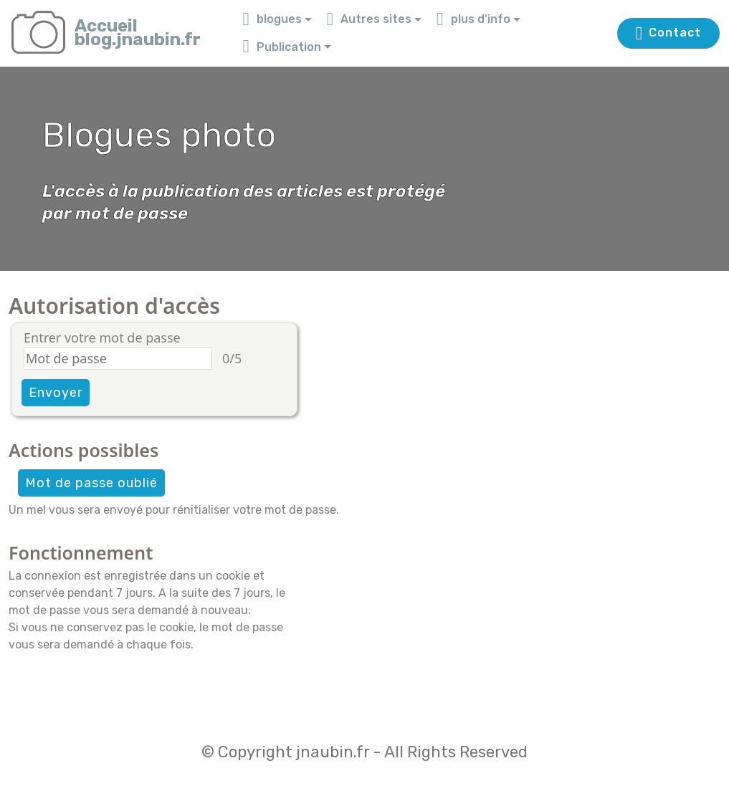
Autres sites (369, 19)
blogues (272, 19)
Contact (668, 33)
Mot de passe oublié (91, 483)
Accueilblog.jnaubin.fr (138, 33)
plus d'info (473, 19)
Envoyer (55, 393)
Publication (281, 47)
